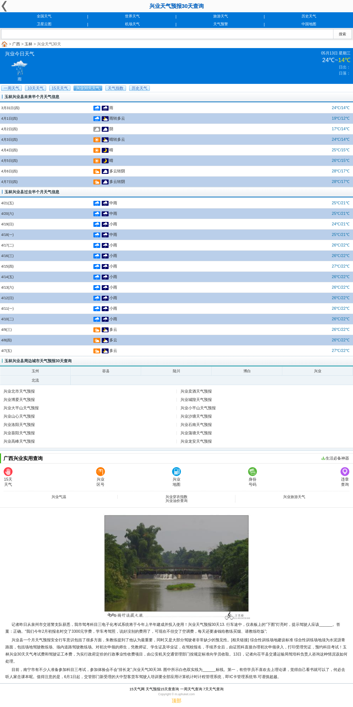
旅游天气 (220, 16)
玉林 (28, 44)
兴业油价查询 (176, 501)
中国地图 (309, 24)
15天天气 (8, 477)
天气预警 (220, 24)
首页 (4, 44)
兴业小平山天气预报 (198, 408)
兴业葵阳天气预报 (19, 433)
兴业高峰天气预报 (19, 441)
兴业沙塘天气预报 (196, 416)
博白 (247, 371)
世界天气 (132, 16)
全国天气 (44, 16)
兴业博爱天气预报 (19, 400)
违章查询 (344, 477)
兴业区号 (100, 477)
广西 (16, 44)
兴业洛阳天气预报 (19, 425)
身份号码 (252, 477)
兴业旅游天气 (294, 497)
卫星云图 (44, 24)
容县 (106, 371)
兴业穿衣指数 (176, 497)
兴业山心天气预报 (19, 416)
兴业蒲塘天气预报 (196, 433)
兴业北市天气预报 (19, 391)
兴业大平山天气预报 (21, 408)
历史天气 (309, 16)
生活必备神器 (335, 458)
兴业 (317, 371)
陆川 (176, 371)
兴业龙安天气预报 (196, 441)
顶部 (176, 700)
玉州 (35, 371)
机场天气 (132, 24)
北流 (35, 380)
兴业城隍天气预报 (196, 400)
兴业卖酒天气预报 (196, 391)
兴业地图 (176, 477)
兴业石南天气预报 (196, 425)
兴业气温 (58, 497)
